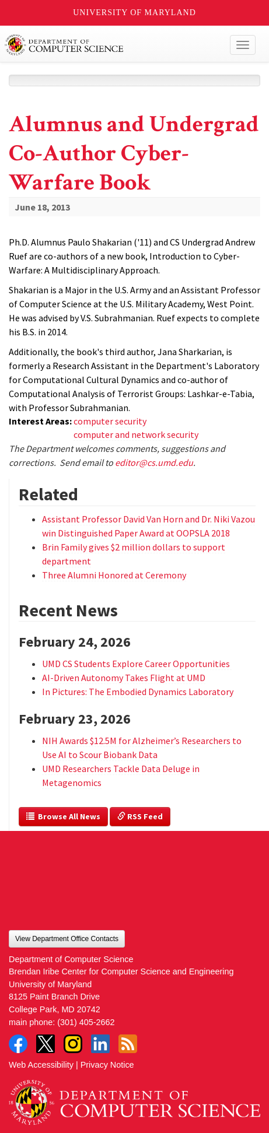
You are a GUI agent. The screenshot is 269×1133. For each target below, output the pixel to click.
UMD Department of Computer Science (108, 44)
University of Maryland (134, 12)
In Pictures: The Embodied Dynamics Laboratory (137, 691)
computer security (110, 421)
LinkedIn (100, 1043)
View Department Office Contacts (66, 939)
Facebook (18, 1043)
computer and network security (136, 434)
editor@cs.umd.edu (154, 462)
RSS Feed (140, 816)
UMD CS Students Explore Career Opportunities (137, 663)
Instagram (73, 1043)
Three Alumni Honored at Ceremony (114, 575)
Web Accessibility (41, 1064)
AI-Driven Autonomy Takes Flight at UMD (123, 677)
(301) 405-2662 (85, 1022)
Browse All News (63, 816)
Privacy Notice (107, 1064)
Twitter (45, 1043)
